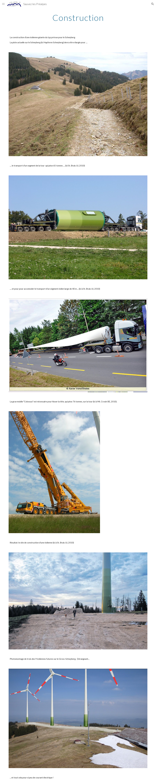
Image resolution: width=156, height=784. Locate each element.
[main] (78, 17)
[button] (3, 4)
